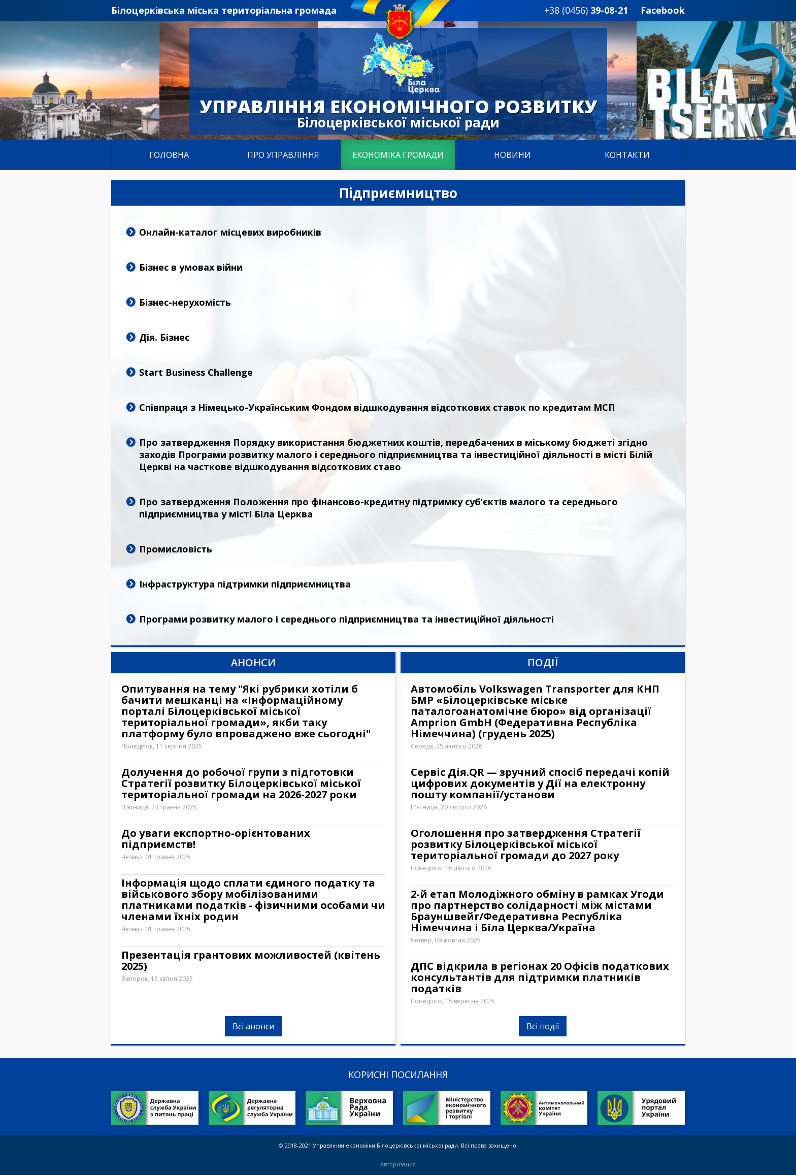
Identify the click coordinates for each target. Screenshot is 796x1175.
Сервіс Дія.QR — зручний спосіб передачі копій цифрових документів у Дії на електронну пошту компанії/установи (540, 783)
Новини (512, 154)
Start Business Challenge (196, 372)
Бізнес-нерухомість (185, 302)
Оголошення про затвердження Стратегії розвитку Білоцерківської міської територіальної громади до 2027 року (526, 844)
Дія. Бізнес (164, 337)
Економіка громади (398, 154)
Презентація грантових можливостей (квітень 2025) (250, 961)
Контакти (627, 154)
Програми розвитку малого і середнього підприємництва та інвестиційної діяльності (346, 619)
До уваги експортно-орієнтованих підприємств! (215, 839)
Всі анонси (253, 1026)
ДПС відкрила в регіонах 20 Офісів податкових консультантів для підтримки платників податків (540, 977)
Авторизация (398, 1164)
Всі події (542, 1026)
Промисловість (175, 549)
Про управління (283, 154)
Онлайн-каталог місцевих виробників (230, 232)
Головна (169, 154)
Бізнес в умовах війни (191, 267)
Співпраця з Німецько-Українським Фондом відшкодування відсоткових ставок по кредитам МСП (377, 407)
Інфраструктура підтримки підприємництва (245, 584)
